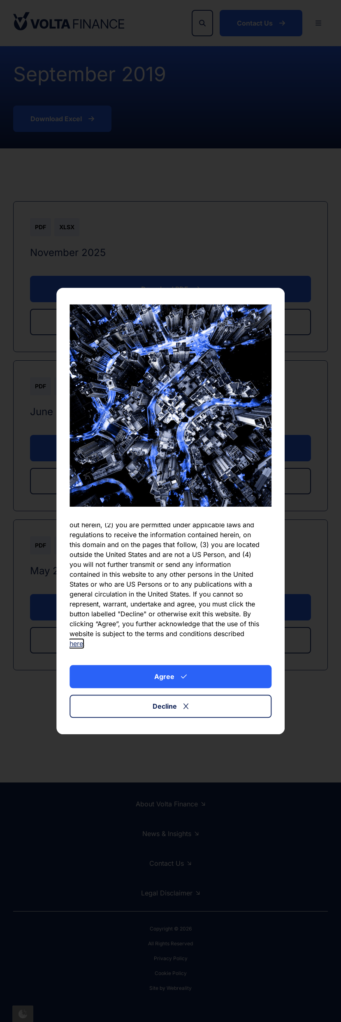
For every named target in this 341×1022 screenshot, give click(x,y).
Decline (170, 706)
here (76, 643)
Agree (170, 676)
